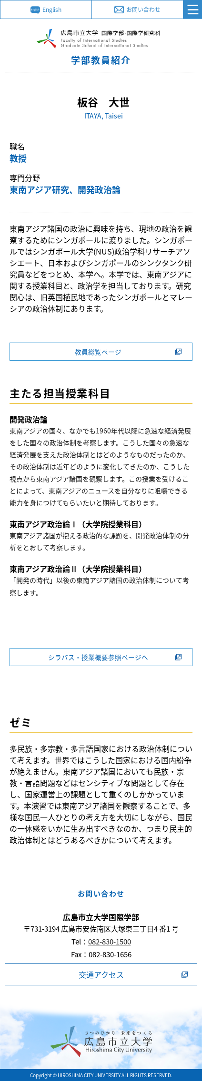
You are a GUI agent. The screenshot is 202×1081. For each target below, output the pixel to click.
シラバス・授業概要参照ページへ (98, 657)
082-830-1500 (109, 941)
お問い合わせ (143, 9)
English (51, 9)
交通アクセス (101, 974)
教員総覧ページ (98, 351)
